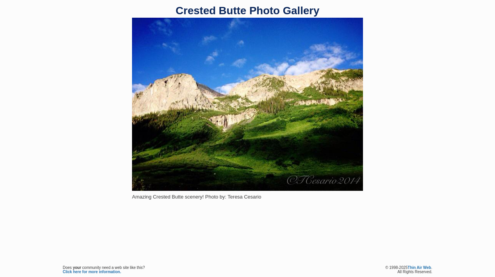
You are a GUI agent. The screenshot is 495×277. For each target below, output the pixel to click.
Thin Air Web (419, 267)
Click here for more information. (92, 272)
